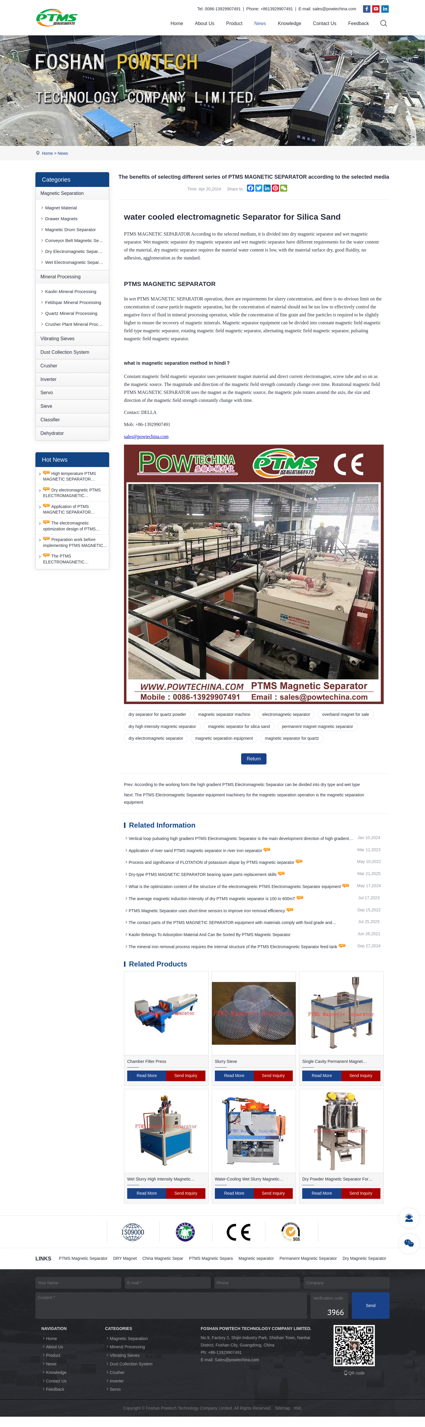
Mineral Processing (60, 277)
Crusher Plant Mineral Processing (74, 324)
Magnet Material (58, 208)
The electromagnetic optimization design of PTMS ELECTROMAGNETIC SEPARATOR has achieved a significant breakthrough (67, 526)
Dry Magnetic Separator (81, 1269)
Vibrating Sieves (57, 338)
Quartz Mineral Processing (68, 313)
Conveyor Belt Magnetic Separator (74, 240)
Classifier (50, 419)
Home (177, 23)
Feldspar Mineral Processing (70, 302)
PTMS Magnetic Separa (212, 1259)
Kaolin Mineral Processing (68, 291)
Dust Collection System (64, 352)
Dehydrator (52, 433)
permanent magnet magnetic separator (318, 726)
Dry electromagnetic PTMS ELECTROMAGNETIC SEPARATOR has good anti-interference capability (69, 493)
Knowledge (289, 23)
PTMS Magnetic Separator (83, 1259)
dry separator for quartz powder (157, 714)
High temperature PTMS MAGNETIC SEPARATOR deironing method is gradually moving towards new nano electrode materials (67, 476)
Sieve (46, 406)
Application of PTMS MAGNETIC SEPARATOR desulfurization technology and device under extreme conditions (70, 509)
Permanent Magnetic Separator (310, 1259)
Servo (46, 392)
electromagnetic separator (287, 714)
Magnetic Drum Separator (68, 229)
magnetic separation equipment (224, 738)
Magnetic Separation (62, 193)
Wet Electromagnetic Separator (73, 262)
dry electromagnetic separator (156, 738)
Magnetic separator (257, 1259)
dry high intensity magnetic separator (162, 726)
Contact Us (324, 23)
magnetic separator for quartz (293, 738)
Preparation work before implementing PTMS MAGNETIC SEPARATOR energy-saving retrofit (72, 543)
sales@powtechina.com (334, 8)
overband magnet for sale (346, 714)
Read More (147, 1077)
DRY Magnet (125, 1259)
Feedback (358, 23)
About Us (204, 23)
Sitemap (282, 1418)
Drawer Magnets (59, 218)
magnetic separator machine (225, 714)
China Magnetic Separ (163, 1259)
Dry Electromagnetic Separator (73, 251)
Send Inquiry (185, 1077)
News (260, 23)
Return (254, 759)
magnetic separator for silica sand (239, 726)
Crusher (48, 365)
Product (234, 23)
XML (298, 1418)
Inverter (48, 379)
